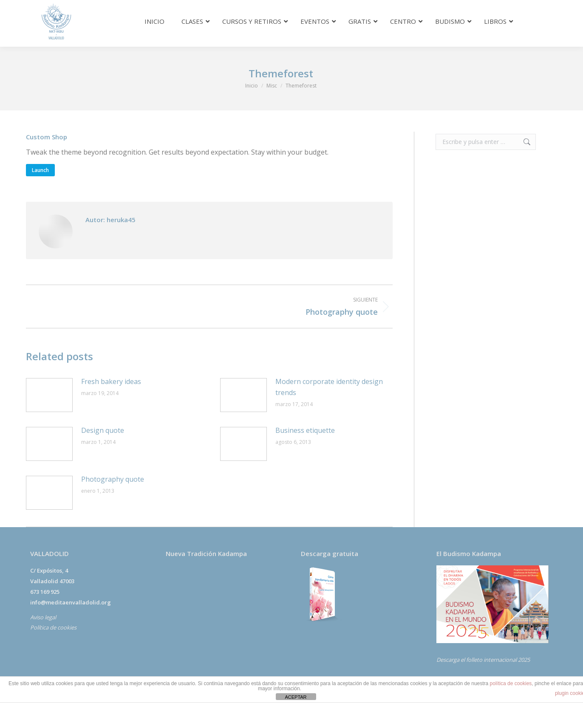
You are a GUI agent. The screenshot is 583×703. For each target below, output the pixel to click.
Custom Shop (46, 137)
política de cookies (511, 683)
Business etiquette (305, 430)
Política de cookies (53, 627)
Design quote (102, 430)
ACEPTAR (295, 697)
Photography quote (112, 479)
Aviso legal (43, 617)
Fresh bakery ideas (111, 381)
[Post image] (49, 395)
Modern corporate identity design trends (329, 387)
